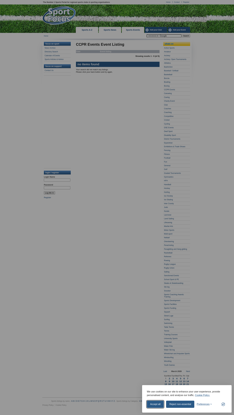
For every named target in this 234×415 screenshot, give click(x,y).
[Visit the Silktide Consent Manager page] (223, 404)
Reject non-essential (180, 404)
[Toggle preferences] (204, 404)
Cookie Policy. (202, 395)
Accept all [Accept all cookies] (155, 404)
